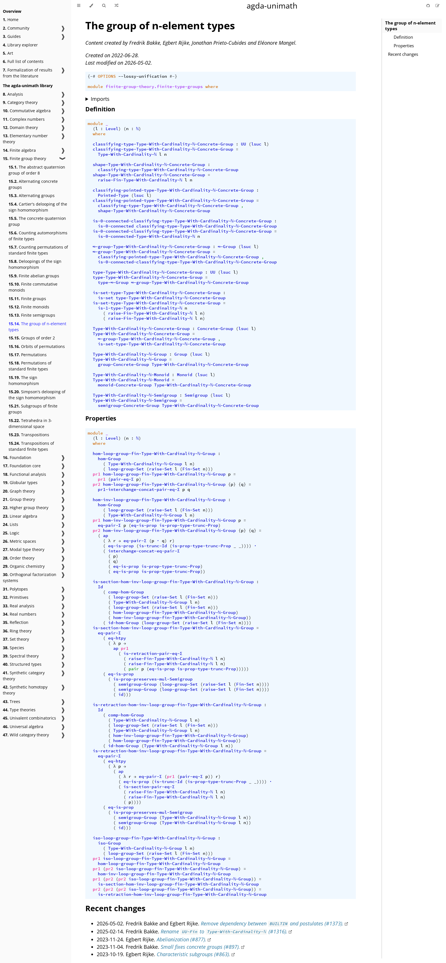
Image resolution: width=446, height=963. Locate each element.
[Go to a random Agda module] (116, 5)
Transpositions (29, 434)
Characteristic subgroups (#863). (193, 954)
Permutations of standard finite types (30, 366)
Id (100, 586)
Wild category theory (26, 734)
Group (180, 354)
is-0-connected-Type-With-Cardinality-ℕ (146, 236)
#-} (173, 76)
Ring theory (17, 631)
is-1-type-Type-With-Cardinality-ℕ (140, 308)
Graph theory (19, 491)
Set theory (16, 639)
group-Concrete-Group (123, 364)
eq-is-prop (144, 525)
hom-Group (109, 458)
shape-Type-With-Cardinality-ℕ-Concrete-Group (149, 164)
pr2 (96, 484)
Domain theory (20, 127)
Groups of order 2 (32, 338)
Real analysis (18, 605)
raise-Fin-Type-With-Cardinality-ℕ (140, 180)
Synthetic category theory (24, 675)
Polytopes (15, 589)
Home (10, 19)
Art (8, 53)
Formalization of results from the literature (27, 73)
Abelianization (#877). (182, 939)
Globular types (20, 482)
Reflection (15, 622)
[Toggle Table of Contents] (79, 5)
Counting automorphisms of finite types (38, 235)
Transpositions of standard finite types (31, 446)
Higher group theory (25, 507)
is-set (105, 297)
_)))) (245, 545)
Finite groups (27, 298)
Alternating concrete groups (33, 184)
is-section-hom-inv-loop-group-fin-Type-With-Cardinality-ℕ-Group (173, 581)
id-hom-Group (123, 622)
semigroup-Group (137, 684)
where (211, 86)
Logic (11, 533)
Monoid (184, 374)
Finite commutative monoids (33, 287)
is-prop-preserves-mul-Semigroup (153, 679)
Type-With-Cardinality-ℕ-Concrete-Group (141, 328)
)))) (246, 622)
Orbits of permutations (37, 346)
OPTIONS (107, 76)
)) (202, 571)
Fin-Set (191, 469)
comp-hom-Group (126, 592)
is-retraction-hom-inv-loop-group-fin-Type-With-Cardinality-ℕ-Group (177, 704)
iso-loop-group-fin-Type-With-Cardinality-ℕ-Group (154, 838)
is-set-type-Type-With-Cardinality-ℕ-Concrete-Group (157, 292)
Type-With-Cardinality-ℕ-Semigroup (135, 395)
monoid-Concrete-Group (125, 385)
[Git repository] (428, 5)
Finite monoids (29, 307)
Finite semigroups (32, 315)
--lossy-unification (142, 76)
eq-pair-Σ (109, 525)
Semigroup (196, 395)
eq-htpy (117, 638)
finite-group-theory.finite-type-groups (154, 86)
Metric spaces (19, 541)
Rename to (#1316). (224, 931)
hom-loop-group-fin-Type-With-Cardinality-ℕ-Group (154, 453)
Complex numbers (24, 119)
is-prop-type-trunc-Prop (188, 525)
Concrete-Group (215, 328)
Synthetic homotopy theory (25, 690)
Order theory (18, 558)
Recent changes (403, 54)
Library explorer (20, 45)
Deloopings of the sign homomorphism (35, 264)
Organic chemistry (24, 566)
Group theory (19, 499)
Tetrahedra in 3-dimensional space (30, 423)
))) (209, 469)
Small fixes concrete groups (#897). (200, 946)
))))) (242, 668)
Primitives (15, 597)
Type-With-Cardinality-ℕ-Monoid (131, 374)
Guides (12, 36)
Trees (11, 701)
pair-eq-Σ (122, 479)
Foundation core (22, 465)
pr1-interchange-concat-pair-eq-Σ (139, 489)
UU (243, 144)
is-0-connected (116, 226)
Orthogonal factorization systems (29, 577)
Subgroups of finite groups (33, 409)
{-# (91, 76)
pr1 (96, 474)
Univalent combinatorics (29, 718)
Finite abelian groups (34, 275)
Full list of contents (23, 61)
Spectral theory (21, 656)
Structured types (22, 664)
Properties (404, 45)
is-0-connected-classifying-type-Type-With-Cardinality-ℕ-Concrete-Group (182, 221)
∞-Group (227, 246)
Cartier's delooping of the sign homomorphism (38, 207)
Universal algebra (23, 726)
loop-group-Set (126, 469)
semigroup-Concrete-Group (128, 405)
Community (16, 28)
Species (13, 647)
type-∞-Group (113, 282)
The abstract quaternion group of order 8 (37, 170)
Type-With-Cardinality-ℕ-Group (130, 354)
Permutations (28, 354)
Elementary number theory (25, 138)
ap (105, 535)
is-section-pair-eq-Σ (149, 786)
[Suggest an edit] (437, 5)
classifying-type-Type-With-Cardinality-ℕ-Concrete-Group (163, 144)
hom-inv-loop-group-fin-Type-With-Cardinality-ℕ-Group (159, 499)
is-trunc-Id (153, 545)
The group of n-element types (37, 326)
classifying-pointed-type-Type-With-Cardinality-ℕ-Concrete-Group (173, 190)
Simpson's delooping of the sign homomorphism (37, 394)
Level (112, 128)
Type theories (19, 709)
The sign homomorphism (24, 380)
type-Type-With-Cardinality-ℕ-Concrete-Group (148, 272)
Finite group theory (24, 158)
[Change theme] (91, 5)
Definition (403, 37)
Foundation (17, 457)
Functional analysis (24, 474)
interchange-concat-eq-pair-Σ (144, 551)
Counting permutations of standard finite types (38, 250)
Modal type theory (23, 549)
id (120, 694)
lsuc (256, 144)
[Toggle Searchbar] (104, 5)
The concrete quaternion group (37, 221)
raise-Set (160, 469)
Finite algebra (19, 150)
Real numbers (19, 614)
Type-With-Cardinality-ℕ (127, 154)
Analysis (13, 94)
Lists (10, 524)
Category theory (20, 102)
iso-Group (109, 843)
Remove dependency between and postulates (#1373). (272, 923)
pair (134, 668)
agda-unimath (272, 5)
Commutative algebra (27, 110)
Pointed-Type (113, 195)
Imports (100, 98)
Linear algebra (20, 516)
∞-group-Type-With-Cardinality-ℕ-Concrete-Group (151, 246)
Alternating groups (32, 195)
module (95, 86)
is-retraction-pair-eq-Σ (152, 653)
